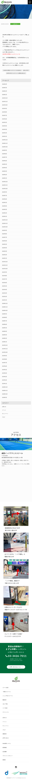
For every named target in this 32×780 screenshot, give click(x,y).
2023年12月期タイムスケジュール (11, 54)
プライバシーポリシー (8, 755)
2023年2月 (4, 213)
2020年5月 (4, 327)
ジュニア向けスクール (8, 695)
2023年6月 (4, 199)
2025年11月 (5, 101)
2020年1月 (4, 341)
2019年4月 (4, 373)
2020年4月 (4, 331)
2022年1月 (4, 258)
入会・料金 (5, 703)
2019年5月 (4, 369)
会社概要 (5, 751)
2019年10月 (5, 352)
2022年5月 (4, 244)
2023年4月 (4, 206)
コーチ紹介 (5, 708)
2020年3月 (4, 334)
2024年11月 (5, 143)
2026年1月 (4, 94)
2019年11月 (5, 348)
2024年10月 (5, 146)
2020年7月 (4, 320)
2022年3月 (4, 251)
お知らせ (4, 406)
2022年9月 (4, 230)
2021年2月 (4, 296)
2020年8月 (4, 317)
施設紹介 (5, 699)
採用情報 (5, 747)
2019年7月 (4, 362)
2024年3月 (4, 171)
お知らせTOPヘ (26, 70)
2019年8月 (4, 359)
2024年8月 (4, 153)
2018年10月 (5, 394)
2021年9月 (4, 272)
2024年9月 (4, 150)
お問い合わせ (6, 738)
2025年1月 (4, 136)
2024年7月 (4, 157)
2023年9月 (4, 192)
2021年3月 (4, 293)
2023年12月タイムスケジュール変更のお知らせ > (16, 73)
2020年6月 (4, 324)
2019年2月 (4, 380)
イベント (4, 410)
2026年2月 (4, 91)
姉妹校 (4, 759)
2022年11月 (5, 223)
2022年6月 (4, 240)
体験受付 (5, 733)
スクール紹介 (6, 687)
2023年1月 (4, 216)
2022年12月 (5, 219)
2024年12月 (5, 139)
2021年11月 (5, 265)
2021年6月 (4, 282)
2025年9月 (4, 108)
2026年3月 (4, 87)
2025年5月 (4, 122)
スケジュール (6, 712)
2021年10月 (5, 268)
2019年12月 (5, 345)
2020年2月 (4, 338)
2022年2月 (4, 254)
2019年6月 (4, 366)
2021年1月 (4, 300)
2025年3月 (4, 129)
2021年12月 (5, 261)
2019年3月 (4, 376)
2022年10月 (5, 226)
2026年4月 (4, 84)
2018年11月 (5, 390)
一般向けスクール (7, 691)
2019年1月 (4, 383)
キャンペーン (5, 413)
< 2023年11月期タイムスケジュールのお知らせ (12, 70)
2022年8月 (4, 233)
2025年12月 (5, 98)
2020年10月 (5, 310)
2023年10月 (5, 188)
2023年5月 (4, 202)
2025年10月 (5, 105)
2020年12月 (5, 303)
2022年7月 (4, 237)
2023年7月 (4, 195)
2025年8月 (4, 112)
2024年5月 (4, 164)
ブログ (3, 417)
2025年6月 (4, 119)
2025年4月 (4, 125)
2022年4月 (4, 247)
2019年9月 (4, 355)
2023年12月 (5, 181)
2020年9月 (4, 313)
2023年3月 (4, 209)
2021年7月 (4, 279)
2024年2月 (4, 174)
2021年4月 (4, 289)
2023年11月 (5, 185)
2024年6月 (4, 160)
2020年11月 (5, 307)
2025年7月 (4, 115)
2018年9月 (4, 397)
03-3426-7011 (16, 655)
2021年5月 (4, 286)
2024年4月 (4, 167)
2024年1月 (4, 178)
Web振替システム (7, 743)
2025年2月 (4, 132)
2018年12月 (5, 387)
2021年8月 (4, 275)
